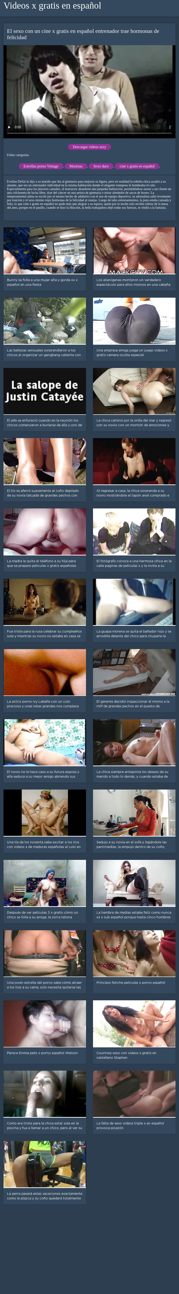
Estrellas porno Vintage (41, 166)
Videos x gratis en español (52, 5)
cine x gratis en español (137, 166)
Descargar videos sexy (89, 147)
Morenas (76, 166)
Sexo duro (101, 166)
